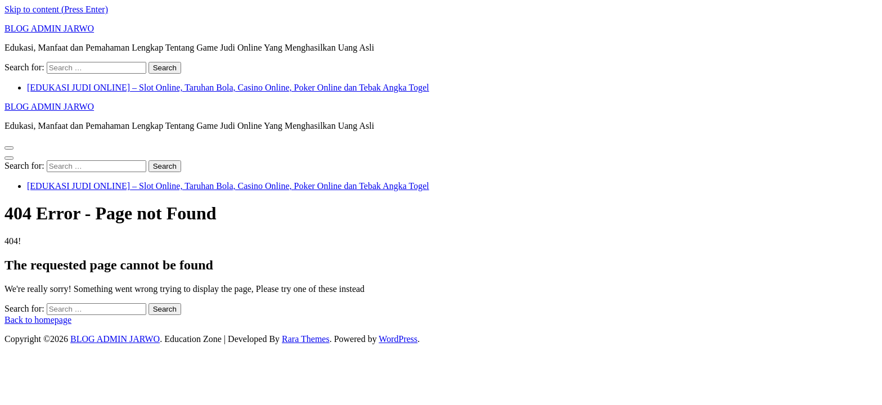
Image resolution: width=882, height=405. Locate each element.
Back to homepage (37, 320)
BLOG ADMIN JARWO (49, 28)
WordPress (398, 339)
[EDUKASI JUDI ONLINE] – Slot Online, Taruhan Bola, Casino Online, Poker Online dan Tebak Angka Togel (228, 87)
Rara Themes (306, 339)
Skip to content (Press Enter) (56, 9)
